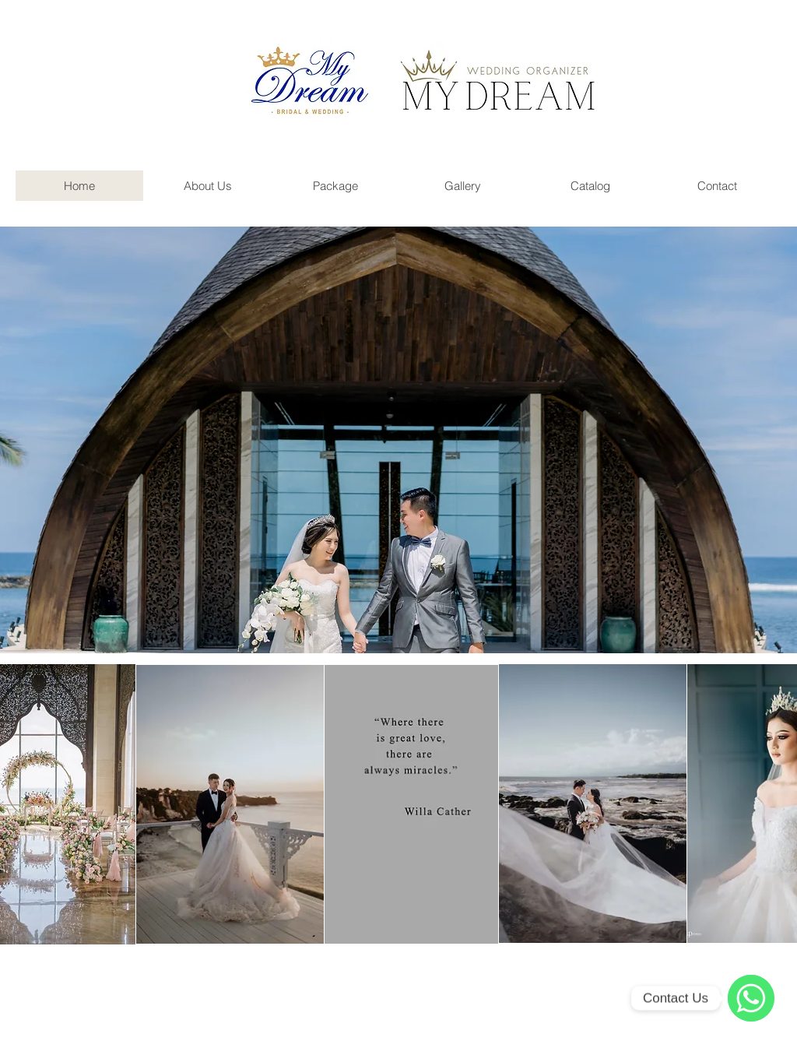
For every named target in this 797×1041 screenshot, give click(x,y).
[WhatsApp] (751, 998)
